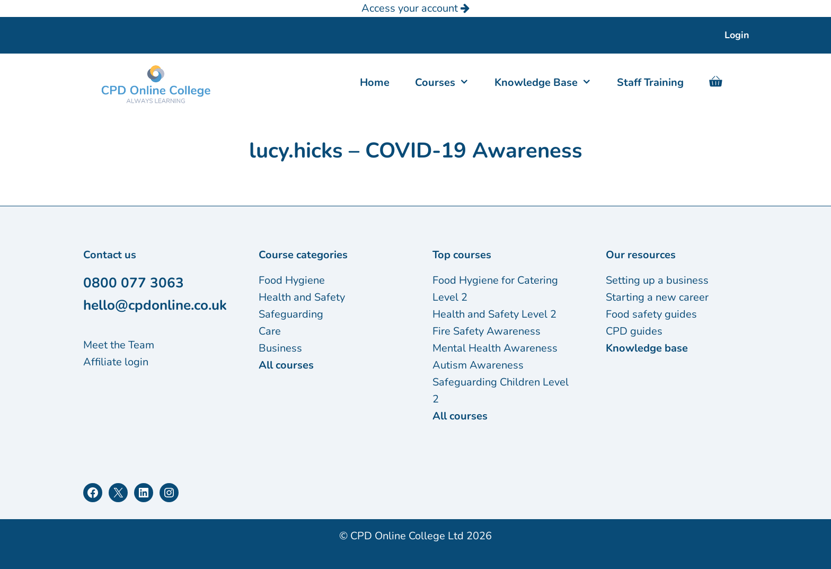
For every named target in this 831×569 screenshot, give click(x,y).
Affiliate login (115, 362)
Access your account (415, 8)
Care (270, 331)
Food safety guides (651, 314)
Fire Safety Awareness (486, 331)
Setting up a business (657, 280)
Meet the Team (118, 345)
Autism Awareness (478, 365)
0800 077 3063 (133, 283)
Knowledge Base (549, 82)
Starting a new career (657, 297)
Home (375, 82)
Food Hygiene (292, 280)
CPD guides (634, 331)
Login (736, 35)
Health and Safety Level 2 (494, 314)
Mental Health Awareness (495, 348)
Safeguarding (291, 314)
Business (280, 348)
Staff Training (650, 82)
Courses (448, 82)
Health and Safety (302, 297)
